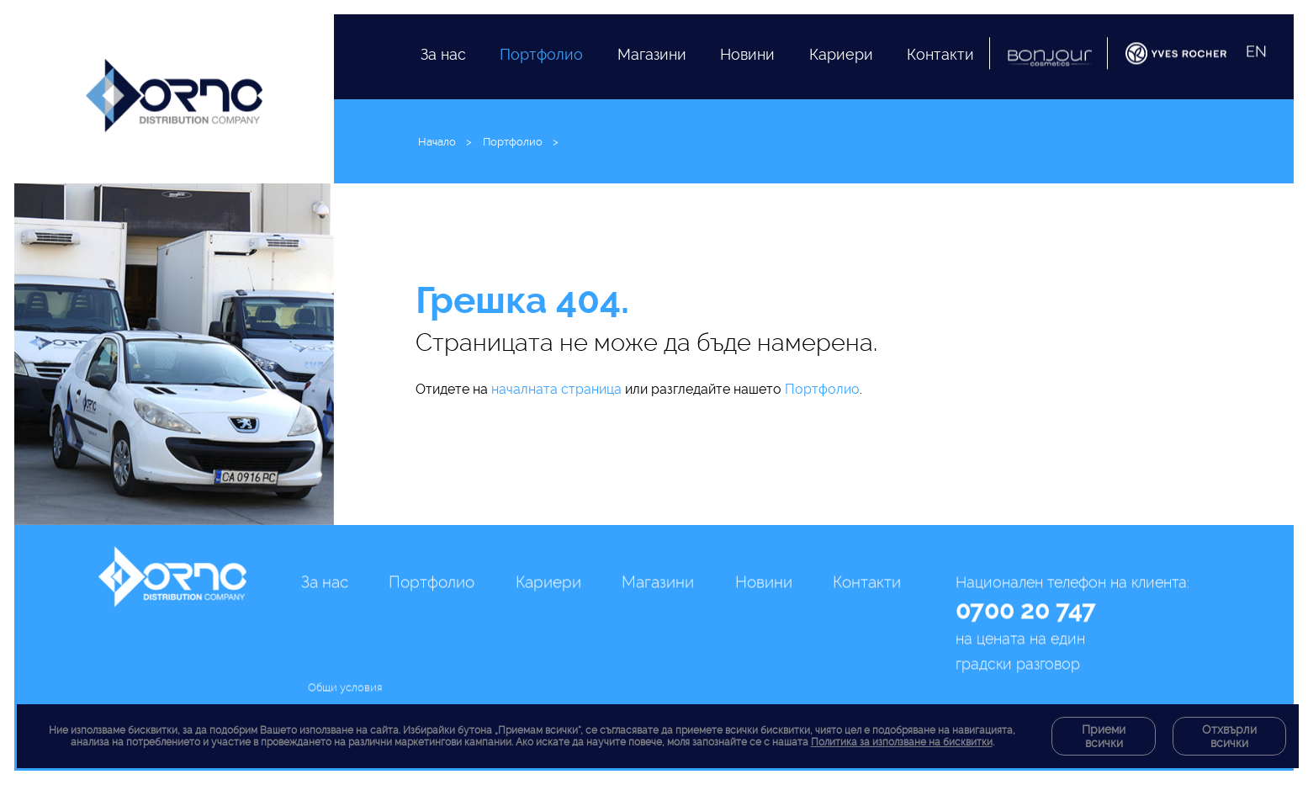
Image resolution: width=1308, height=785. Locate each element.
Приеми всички (1103, 736)
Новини (747, 87)
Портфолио (541, 63)
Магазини (651, 73)
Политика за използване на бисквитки (902, 742)
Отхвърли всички (1229, 736)
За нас (443, 58)
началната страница (556, 389)
